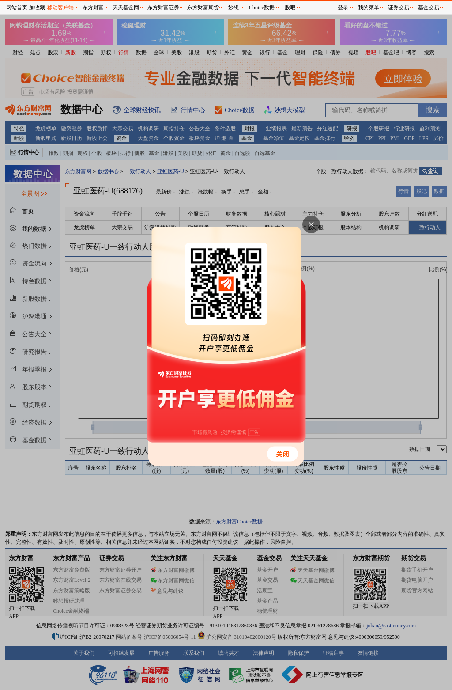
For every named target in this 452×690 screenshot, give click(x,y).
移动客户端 (60, 7)
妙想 (233, 7)
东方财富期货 (203, 7)
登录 (343, 7)
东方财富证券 (163, 7)
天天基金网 (126, 7)
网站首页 (16, 7)
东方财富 (93, 7)
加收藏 (37, 7)
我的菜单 (368, 7)
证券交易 (398, 7)
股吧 (290, 7)
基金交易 (428, 7)
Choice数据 (262, 7)
